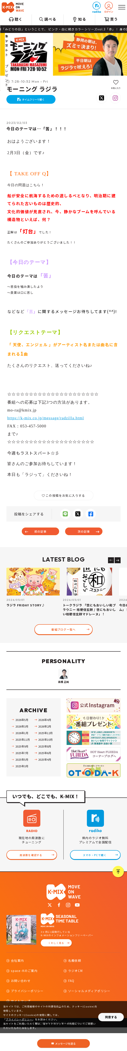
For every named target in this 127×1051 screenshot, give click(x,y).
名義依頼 (74, 984)
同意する (111, 1017)
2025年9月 (21, 768)
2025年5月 (21, 781)
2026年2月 (44, 748)
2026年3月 (21, 748)
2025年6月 (44, 775)
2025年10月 (45, 762)
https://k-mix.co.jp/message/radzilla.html (46, 421)
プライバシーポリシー (19, 1019)
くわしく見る (56, 966)
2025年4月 (44, 781)
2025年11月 (22, 762)
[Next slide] (118, 565)
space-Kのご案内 (24, 994)
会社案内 (17, 984)
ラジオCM (75, 994)
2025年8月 (44, 768)
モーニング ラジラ (32, 89)
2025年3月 (21, 788)
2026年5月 (21, 742)
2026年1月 (21, 755)
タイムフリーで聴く (33, 101)
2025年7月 (21, 775)
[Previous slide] (111, 565)
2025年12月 (45, 755)
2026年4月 (44, 742)
